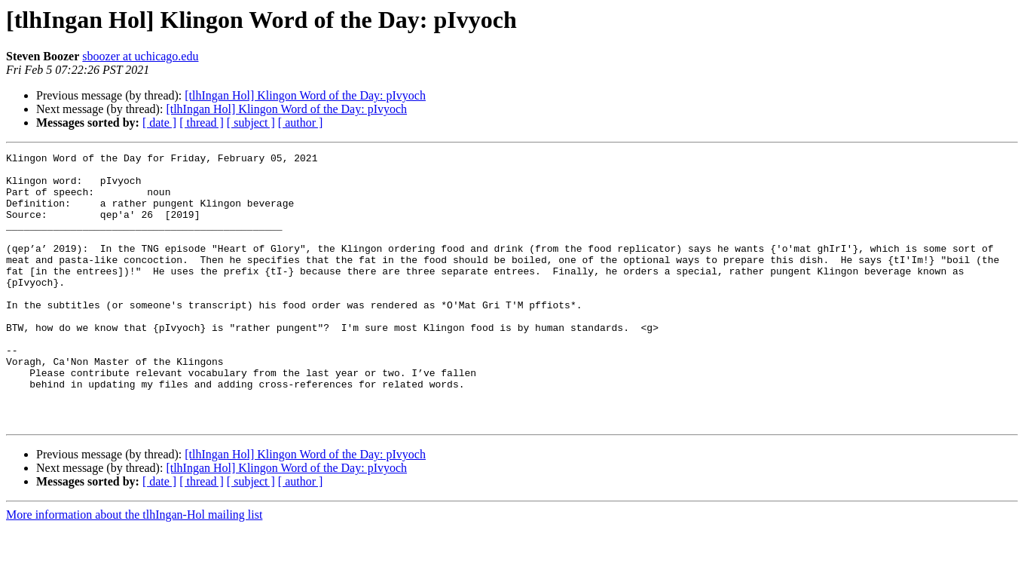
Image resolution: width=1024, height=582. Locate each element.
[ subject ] (251, 122)
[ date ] (159, 122)
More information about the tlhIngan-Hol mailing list (134, 568)
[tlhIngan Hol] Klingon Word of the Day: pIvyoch (305, 95)
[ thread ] (201, 122)
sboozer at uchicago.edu (140, 56)
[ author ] (300, 122)
